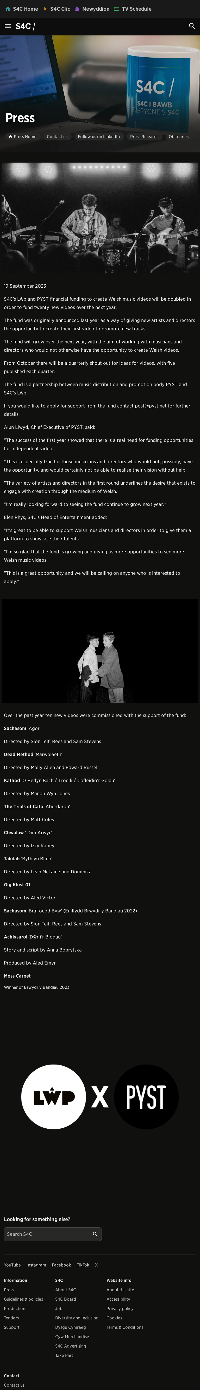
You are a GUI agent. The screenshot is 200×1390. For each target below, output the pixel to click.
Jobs (59, 1308)
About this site (120, 1289)
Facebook (61, 1265)
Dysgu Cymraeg (70, 1327)
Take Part (64, 1355)
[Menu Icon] (8, 26)
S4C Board (65, 1299)
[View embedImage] (100, 218)
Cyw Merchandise (72, 1336)
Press (9, 1289)
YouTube (12, 1265)
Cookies (114, 1317)
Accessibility (118, 1299)
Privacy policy (120, 1308)
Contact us (14, 1385)
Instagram (36, 1265)
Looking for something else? (37, 1219)
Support (12, 1327)
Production (14, 1308)
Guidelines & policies (23, 1299)
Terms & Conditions (125, 1327)
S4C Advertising (70, 1346)
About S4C (65, 1289)
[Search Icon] (192, 26)
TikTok (83, 1265)
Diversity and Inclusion (76, 1317)
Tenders (11, 1317)
